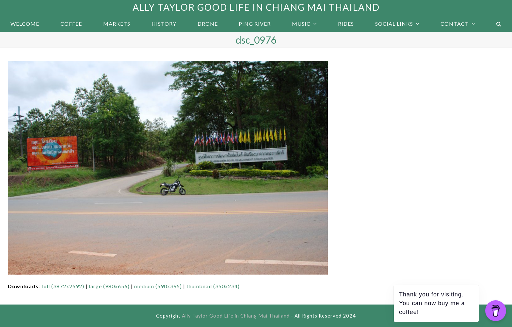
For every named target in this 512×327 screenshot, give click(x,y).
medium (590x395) (158, 286)
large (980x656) (109, 286)
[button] (499, 24)
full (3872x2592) (62, 286)
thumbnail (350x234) (213, 286)
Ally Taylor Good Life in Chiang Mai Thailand (256, 7)
